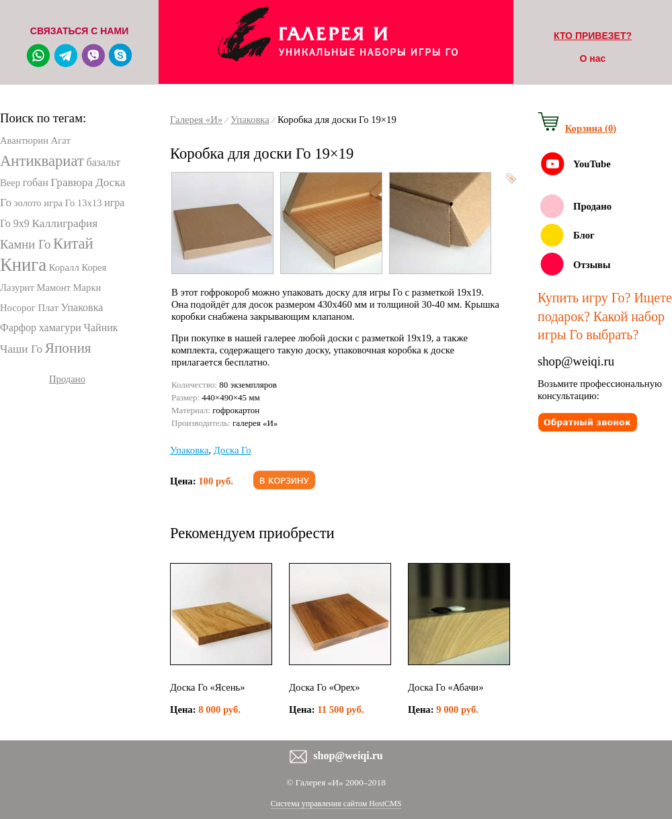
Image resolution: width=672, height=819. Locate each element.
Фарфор (18, 327)
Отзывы (591, 264)
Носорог (18, 307)
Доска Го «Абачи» (446, 687)
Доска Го (232, 450)
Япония (68, 348)
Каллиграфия (65, 223)
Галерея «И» (196, 119)
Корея (93, 267)
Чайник (101, 327)
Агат (61, 140)
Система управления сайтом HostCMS (336, 803)
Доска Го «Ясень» (207, 687)
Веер (10, 182)
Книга (23, 265)
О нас (593, 58)
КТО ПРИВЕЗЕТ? (593, 35)
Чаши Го (21, 349)
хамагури (60, 327)
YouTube (592, 164)
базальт (103, 162)
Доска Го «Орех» (324, 687)
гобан (35, 182)
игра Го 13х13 (72, 203)
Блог (584, 235)
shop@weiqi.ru (576, 361)
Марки (87, 287)
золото (28, 203)
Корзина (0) (590, 128)
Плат (48, 307)
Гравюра (71, 182)
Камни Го (25, 244)
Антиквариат (42, 161)
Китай (73, 243)
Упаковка (82, 307)
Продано (67, 379)
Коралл (64, 267)
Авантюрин (24, 140)
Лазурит (17, 287)
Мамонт (54, 287)
